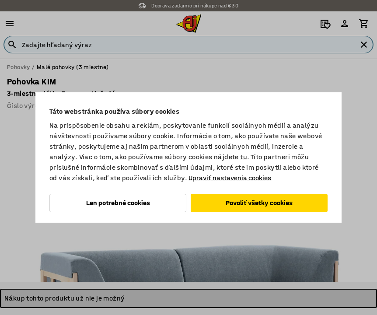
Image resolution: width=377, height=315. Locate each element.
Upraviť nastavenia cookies (229, 178)
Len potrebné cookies (118, 203)
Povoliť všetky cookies (259, 203)
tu (243, 157)
